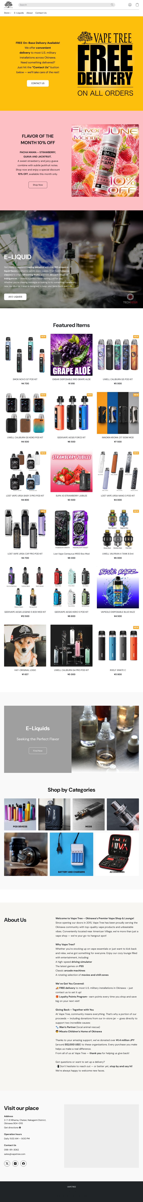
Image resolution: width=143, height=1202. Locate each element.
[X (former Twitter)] (7, 1164)
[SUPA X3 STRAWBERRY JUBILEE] (71, 477)
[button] (8, 4)
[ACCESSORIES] (117, 854)
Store (7, 12)
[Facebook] (23, 1164)
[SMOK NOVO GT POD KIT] (25, 361)
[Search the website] (112, 5)
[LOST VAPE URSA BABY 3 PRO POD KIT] (25, 477)
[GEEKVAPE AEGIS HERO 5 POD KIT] (71, 593)
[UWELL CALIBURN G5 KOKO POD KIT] (25, 419)
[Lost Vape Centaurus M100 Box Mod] (71, 535)
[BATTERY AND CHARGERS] (71, 854)
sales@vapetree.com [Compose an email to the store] (14, 1154)
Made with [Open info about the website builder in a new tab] (71, 1196)
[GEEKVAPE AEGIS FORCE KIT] (71, 419)
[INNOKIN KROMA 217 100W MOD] (118, 419)
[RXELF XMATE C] (118, 652)
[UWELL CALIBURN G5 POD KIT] (118, 361)
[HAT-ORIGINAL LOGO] (25, 652)
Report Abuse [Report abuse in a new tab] (71, 1191)
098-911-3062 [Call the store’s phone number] (11, 1149)
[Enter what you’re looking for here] (66, 5)
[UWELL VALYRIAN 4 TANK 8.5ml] (118, 535)
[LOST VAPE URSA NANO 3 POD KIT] (118, 477)
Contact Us (41, 12)
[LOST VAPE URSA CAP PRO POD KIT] (25, 535)
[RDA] (26, 854)
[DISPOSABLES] (54, 814)
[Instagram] (15, 1164)
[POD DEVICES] (20, 814)
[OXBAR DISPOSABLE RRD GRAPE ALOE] (71, 361)
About (29, 12)
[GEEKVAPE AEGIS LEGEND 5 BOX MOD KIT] (25, 593)
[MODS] (89, 814)
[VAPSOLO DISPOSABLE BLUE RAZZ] (118, 593)
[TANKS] (123, 814)
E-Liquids (19, 12)
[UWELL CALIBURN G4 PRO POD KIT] (71, 652)
